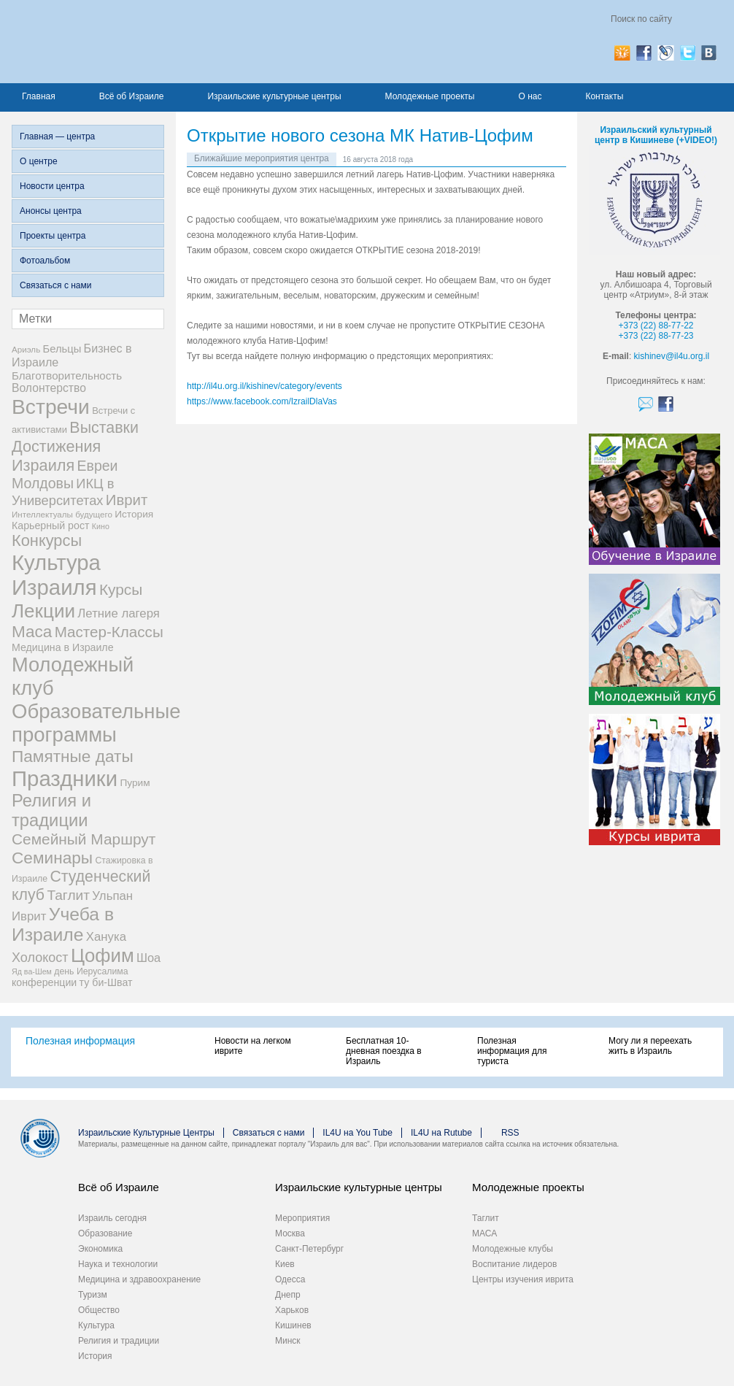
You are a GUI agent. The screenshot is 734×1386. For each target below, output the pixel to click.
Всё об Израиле (131, 96)
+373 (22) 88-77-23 (655, 336)
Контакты (604, 96)
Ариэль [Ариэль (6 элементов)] (26, 349)
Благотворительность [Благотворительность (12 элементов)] (67, 375)
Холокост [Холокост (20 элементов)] (40, 957)
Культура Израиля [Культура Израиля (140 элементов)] (56, 574)
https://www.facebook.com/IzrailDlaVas (262, 401)
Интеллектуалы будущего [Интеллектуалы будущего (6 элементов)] (62, 514)
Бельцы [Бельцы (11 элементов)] (62, 349)
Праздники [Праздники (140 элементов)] (64, 778)
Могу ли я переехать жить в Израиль (650, 1046)
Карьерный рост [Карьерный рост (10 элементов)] (51, 525)
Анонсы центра (51, 211)
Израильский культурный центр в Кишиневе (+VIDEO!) (656, 135)
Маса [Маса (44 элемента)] (32, 632)
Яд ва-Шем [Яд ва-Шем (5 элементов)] (32, 971)
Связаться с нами (55, 285)
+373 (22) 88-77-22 (655, 325)
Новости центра (52, 186)
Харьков (292, 1310)
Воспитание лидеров (514, 1264)
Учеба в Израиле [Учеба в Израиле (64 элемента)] (63, 924)
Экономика (100, 1249)
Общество (99, 1310)
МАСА (484, 1233)
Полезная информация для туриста (511, 1051)
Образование (105, 1233)
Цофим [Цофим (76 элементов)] (102, 955)
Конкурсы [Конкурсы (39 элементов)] (47, 540)
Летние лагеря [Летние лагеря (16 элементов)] (118, 613)
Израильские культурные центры (274, 96)
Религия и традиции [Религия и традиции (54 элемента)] (51, 810)
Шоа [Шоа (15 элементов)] (148, 957)
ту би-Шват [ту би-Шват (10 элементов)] (106, 982)
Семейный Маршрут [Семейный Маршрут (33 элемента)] (83, 839)
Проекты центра (52, 236)
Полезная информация (80, 1041)
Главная (38, 96)
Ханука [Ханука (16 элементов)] (106, 937)
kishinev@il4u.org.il (672, 356)
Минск (288, 1341)
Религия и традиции (118, 1341)
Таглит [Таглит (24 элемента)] (68, 895)
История (95, 1356)
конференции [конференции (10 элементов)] (44, 982)
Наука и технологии (118, 1264)
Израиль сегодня (112, 1218)
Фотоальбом (45, 260)
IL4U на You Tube (357, 1133)
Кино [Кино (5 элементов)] (100, 526)
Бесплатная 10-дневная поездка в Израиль (384, 1051)
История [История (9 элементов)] (134, 514)
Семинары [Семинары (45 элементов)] (52, 857)
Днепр (288, 1295)
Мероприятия (302, 1218)
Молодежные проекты (430, 96)
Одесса (290, 1279)
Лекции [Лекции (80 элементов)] (43, 611)
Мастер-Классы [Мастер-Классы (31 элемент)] (109, 631)
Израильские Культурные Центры (146, 1133)
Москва (290, 1233)
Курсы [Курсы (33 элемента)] (120, 589)
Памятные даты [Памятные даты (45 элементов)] (73, 756)
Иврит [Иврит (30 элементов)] (126, 500)
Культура (96, 1325)
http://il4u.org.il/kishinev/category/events (264, 386)
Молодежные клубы (512, 1249)
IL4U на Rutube (441, 1133)
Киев (285, 1264)
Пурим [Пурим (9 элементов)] (135, 782)
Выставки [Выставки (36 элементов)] (104, 427)
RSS (510, 1133)
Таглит (485, 1218)
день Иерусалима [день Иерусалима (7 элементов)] (91, 971)
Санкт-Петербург (309, 1249)
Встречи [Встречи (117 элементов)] (51, 406)
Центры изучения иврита (522, 1279)
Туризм (92, 1295)
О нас (529, 96)
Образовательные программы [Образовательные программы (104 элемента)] (96, 723)
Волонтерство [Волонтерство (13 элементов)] (49, 388)
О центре (39, 161)
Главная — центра (57, 136)
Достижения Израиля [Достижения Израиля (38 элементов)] (56, 455)
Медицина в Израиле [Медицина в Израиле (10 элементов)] (63, 647)
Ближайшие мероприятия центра (261, 158)
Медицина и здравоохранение (139, 1279)
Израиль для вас (155, 41)
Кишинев (293, 1325)
